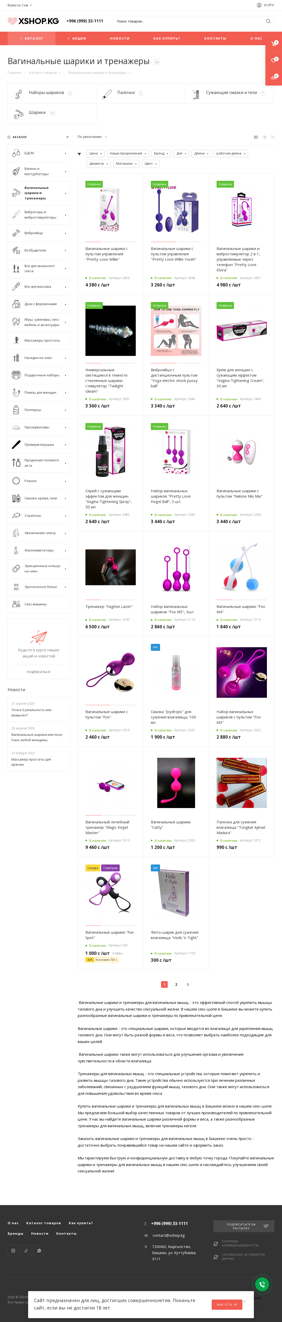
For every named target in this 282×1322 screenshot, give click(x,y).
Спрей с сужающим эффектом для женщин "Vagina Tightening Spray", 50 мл (108, 498)
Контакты (215, 38)
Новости (119, 38)
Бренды (16, 1233)
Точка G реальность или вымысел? (31, 712)
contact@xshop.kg (169, 1235)
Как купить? (166, 38)
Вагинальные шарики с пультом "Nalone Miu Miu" (240, 493)
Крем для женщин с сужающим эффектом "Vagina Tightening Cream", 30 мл (240, 377)
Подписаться (38, 672)
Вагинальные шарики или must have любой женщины (37, 737)
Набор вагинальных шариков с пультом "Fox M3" (239, 717)
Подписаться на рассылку (247, 1226)
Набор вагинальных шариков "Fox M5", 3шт (172, 609)
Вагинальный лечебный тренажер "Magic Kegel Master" (107, 827)
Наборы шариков (46, 92)
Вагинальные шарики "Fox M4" (241, 609)
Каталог (31, 38)
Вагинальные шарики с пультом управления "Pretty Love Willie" (106, 254)
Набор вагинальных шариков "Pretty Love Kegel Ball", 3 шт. (171, 496)
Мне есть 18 (227, 1304)
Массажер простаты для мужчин (31, 762)
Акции (76, 38)
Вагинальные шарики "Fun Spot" (109, 935)
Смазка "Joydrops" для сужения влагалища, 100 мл (173, 717)
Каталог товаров (44, 72)
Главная (14, 72)
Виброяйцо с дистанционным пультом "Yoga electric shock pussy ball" (174, 377)
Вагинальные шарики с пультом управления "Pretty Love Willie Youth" (173, 254)
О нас (256, 38)
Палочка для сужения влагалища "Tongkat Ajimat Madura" (241, 827)
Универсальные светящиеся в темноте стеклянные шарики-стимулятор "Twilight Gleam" (106, 380)
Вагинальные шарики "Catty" (170, 824)
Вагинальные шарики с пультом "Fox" (106, 714)
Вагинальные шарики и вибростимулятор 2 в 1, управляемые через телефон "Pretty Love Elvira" (238, 259)
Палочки (126, 92)
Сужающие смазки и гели (231, 92)
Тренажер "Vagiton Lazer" (109, 606)
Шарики (37, 112)
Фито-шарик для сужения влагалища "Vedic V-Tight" (174, 935)
